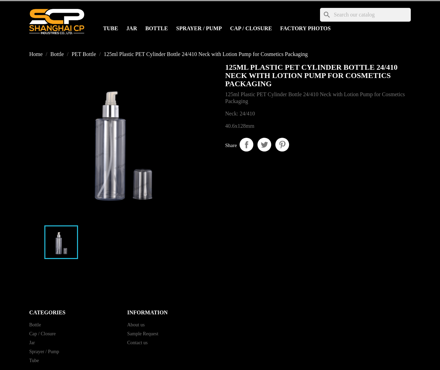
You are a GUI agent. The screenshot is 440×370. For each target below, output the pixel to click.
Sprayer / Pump (199, 28)
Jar (131, 28)
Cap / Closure (251, 28)
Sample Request (142, 333)
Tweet (264, 145)
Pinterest (282, 145)
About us (136, 324)
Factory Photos (305, 28)
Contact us (137, 342)
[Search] (365, 15)
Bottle (156, 28)
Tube (110, 28)
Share (246, 145)
